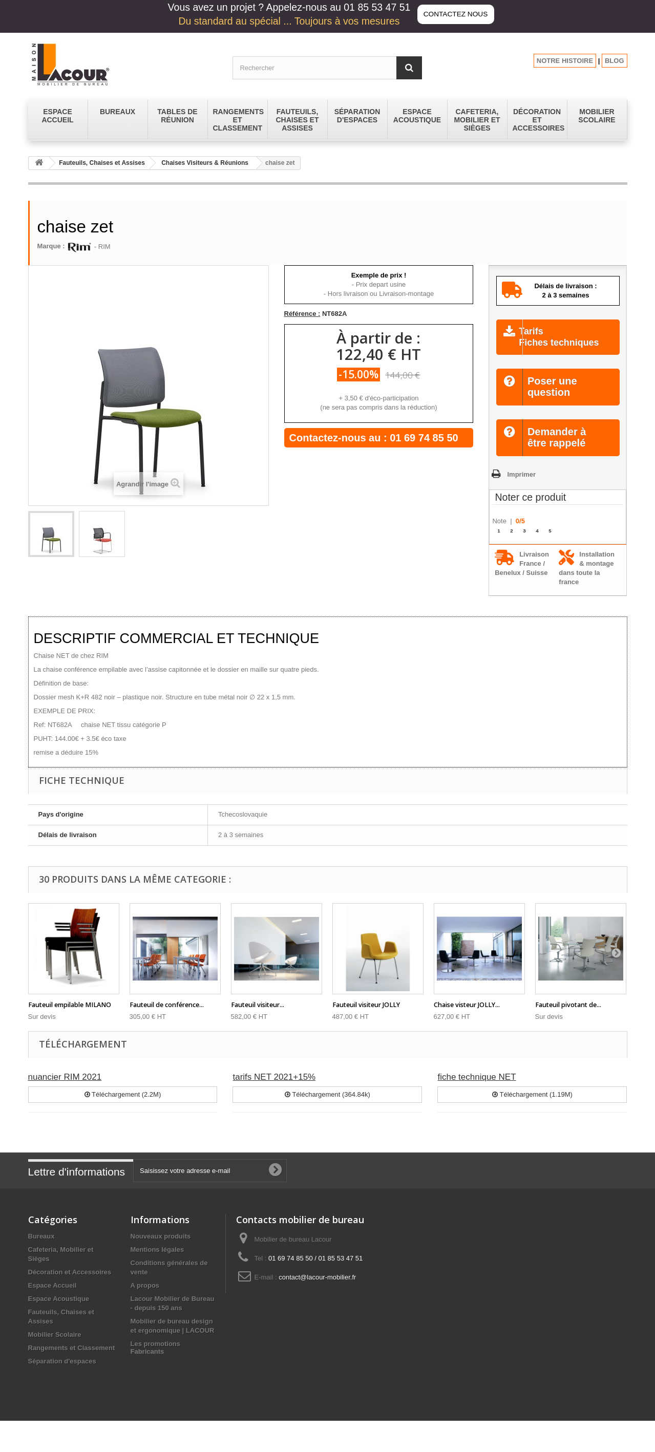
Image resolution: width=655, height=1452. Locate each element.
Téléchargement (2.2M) (122, 1107)
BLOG (614, 61)
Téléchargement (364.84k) (327, 1107)
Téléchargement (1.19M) (532, 1107)
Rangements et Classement (71, 1360)
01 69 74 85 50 (424, 437)
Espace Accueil (52, 1298)
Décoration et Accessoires (70, 1285)
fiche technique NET (476, 1090)
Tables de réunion (56, 1387)
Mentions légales (157, 1262)
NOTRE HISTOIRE (565, 61)
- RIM (88, 246)
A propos (145, 1298)
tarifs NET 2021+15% (274, 1090)
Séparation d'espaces (62, 1374)
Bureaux (41, 1249)
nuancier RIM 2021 (65, 1090)
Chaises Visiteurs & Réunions (204, 162)
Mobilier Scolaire (54, 1347)
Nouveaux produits (161, 1249)
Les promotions (156, 1356)
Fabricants (147, 1382)
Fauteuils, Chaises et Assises (102, 162)
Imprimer (521, 487)
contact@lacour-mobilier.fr (317, 1290)
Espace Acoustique (58, 1311)
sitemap (143, 1370)
